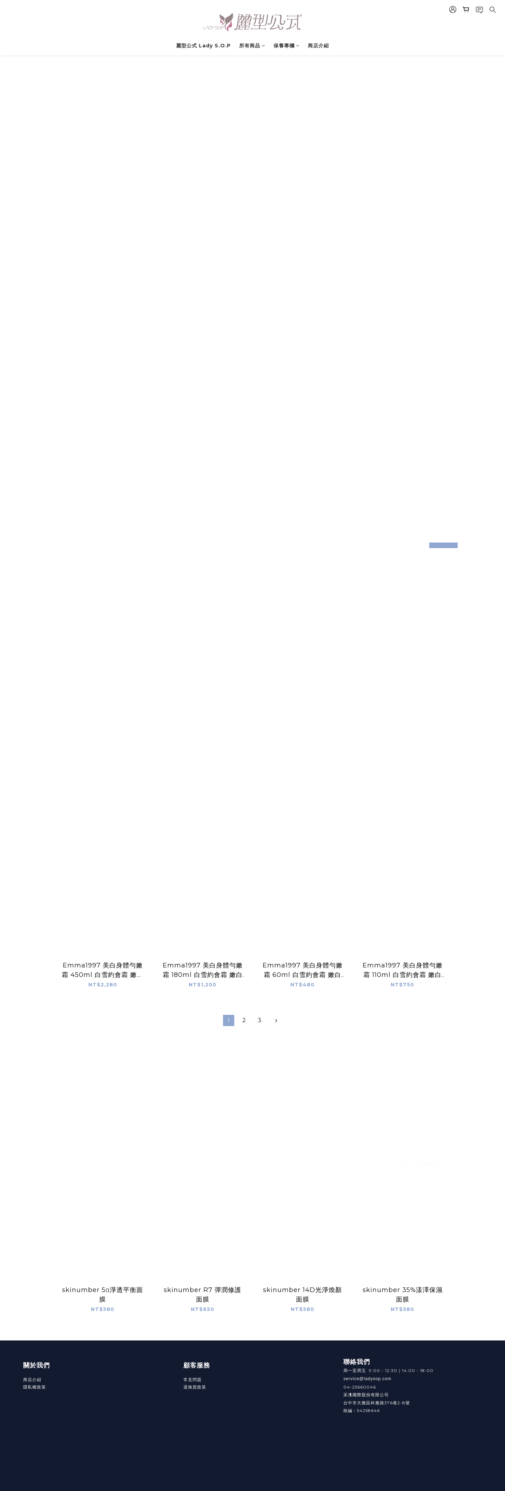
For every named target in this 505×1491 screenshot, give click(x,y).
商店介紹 (318, 45)
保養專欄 (286, 45)
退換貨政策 (194, 1387)
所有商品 (252, 45)
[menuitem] (228, 1020)
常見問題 (192, 1379)
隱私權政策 (34, 1387)
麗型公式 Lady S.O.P (203, 45)
